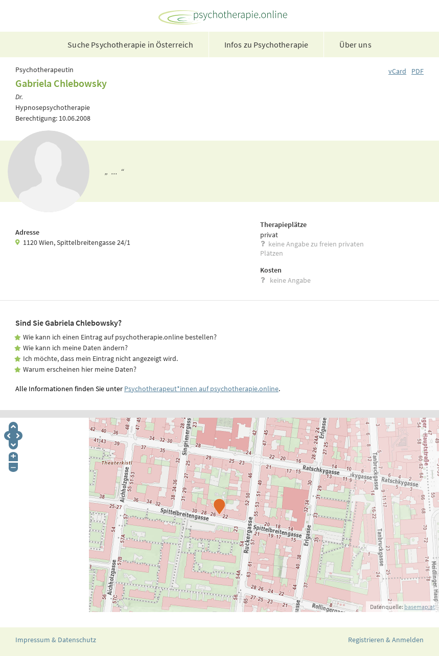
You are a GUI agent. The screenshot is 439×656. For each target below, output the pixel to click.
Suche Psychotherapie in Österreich (130, 44)
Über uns (355, 44)
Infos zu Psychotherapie (266, 44)
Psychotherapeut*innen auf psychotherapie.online (201, 388)
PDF (417, 71)
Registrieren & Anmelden (386, 639)
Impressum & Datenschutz (55, 639)
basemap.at (419, 606)
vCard (397, 71)
